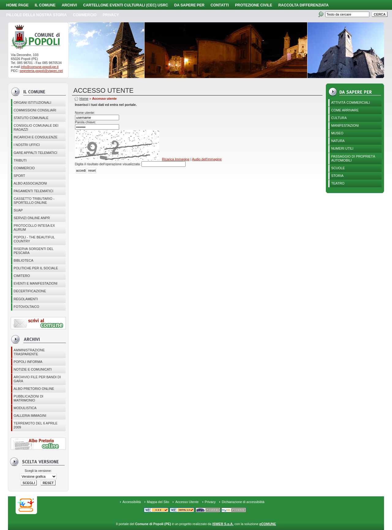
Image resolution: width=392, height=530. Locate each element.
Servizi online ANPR (32, 218)
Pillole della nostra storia (36, 15)
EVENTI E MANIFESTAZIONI (36, 283)
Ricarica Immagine (176, 159)
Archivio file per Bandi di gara (37, 379)
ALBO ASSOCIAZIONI (30, 183)
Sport (19, 175)
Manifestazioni (345, 125)
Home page (17, 5)
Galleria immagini (30, 415)
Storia (337, 175)
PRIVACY (111, 15)
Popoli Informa (28, 362)
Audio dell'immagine (207, 159)
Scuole (338, 168)
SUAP (18, 210)
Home (84, 98)
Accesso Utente (186, 502)
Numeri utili (342, 148)
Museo (337, 133)
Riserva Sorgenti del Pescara (34, 251)
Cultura (339, 118)
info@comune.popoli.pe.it (39, 67)
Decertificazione (30, 291)
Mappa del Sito (158, 502)
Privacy (210, 502)
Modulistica (25, 408)
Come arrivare (345, 110)
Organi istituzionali (32, 102)
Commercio (84, 15)
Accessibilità (132, 502)
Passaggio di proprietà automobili (353, 158)
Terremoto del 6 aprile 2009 (36, 425)
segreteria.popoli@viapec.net (41, 71)
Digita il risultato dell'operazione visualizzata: (108, 164)
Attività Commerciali (350, 102)
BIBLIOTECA (23, 260)
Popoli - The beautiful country (34, 239)
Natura (338, 141)
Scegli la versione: (37, 470)
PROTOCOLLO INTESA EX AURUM (34, 227)
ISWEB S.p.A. (222, 524)
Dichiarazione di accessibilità (243, 502)
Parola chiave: (85, 122)
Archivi (69, 5)
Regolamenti (26, 299)
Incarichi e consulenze (36, 137)
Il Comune (45, 5)
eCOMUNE (267, 524)
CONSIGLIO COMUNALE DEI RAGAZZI (36, 127)
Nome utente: (85, 112)
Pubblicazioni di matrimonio (28, 398)
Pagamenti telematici (33, 191)
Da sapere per (189, 5)
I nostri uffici (27, 145)
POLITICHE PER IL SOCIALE (36, 268)
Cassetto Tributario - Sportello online (34, 200)
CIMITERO (22, 276)
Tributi (20, 160)
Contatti (220, 5)
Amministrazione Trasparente (29, 352)
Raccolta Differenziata (303, 5)
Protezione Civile (253, 5)
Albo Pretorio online (34, 388)
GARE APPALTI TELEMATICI (35, 153)
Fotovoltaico (26, 306)
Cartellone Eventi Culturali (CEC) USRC (125, 5)
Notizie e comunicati (33, 369)
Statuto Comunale (31, 118)
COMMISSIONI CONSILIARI (35, 110)
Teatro (337, 183)
